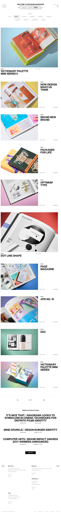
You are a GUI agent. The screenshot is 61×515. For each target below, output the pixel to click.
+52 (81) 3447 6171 (12, 471)
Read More (55, 107)
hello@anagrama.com (35, 8)
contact (41, 7)
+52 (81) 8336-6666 (36, 470)
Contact (57, 511)
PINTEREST (4, 7)
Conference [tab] (35, 20)
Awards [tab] (44, 20)
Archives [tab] (32, 16)
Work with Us (41, 511)
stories (36, 7)
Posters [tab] (26, 20)
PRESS (57, 6)
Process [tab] (41, 16)
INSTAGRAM (4, 6)
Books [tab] (17, 16)
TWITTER (4, 4)
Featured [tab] (49, 16)
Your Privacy (52, 511)
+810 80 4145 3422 (12, 498)
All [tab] (10, 16)
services (30, 7)
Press (36, 511)
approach (24, 7)
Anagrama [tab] (18, 20)
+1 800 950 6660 (36, 484)
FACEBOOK (4, 5)
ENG (55, 4)
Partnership (47, 511)
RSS (58, 7)
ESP (58, 4)
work (19, 7)
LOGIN (57, 5)
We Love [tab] (24, 16)
